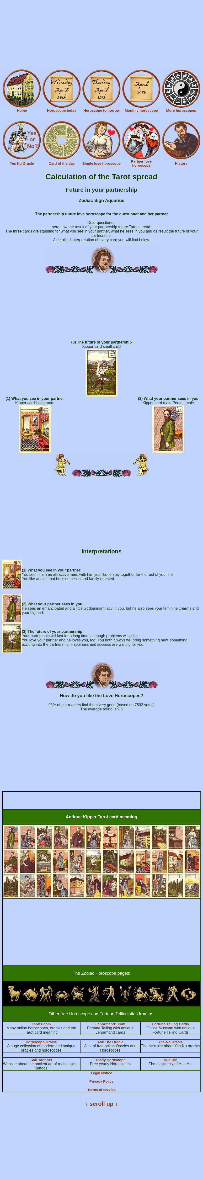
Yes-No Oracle (170, 1042)
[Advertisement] (101, 35)
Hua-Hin (170, 1060)
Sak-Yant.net (41, 1060)
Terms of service (101, 1090)
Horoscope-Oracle (41, 1042)
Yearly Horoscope (110, 1060)
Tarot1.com (41, 1024)
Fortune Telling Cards (170, 1024)
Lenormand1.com (110, 1024)
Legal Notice (101, 1073)
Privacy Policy (101, 1081)
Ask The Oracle (110, 1042)
